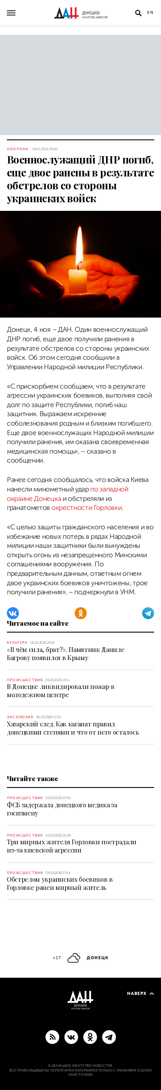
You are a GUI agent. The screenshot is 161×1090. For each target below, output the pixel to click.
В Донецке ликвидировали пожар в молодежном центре (61, 690)
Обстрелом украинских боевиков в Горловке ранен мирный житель (60, 883)
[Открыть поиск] (138, 13)
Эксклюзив (20, 717)
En (150, 12)
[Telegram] (148, 613)
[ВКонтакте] (13, 613)
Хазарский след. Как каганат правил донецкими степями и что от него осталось (73, 727)
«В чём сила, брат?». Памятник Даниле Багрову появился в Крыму (65, 653)
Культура (17, 643)
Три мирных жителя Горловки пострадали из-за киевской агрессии (72, 845)
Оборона (17, 149)
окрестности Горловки (87, 508)
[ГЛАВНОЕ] (109, 1037)
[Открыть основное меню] (11, 13)
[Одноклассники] (81, 613)
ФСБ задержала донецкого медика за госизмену (62, 808)
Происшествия (25, 680)
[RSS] (52, 1037)
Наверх (140, 993)
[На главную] (80, 13)
